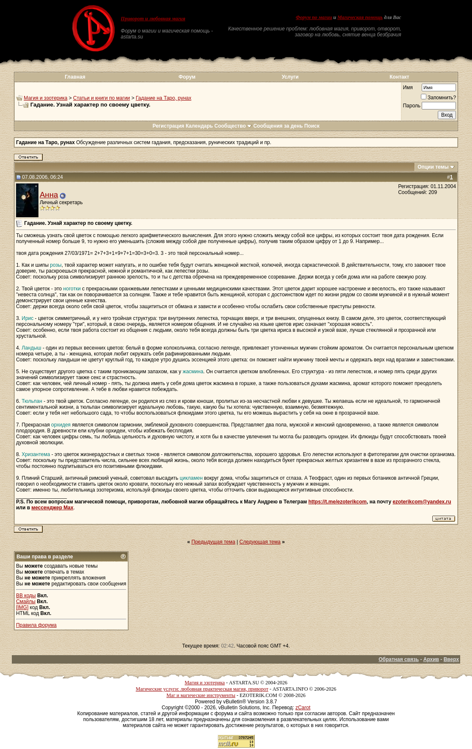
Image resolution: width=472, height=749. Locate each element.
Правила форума (36, 625)
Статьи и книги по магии (101, 98)
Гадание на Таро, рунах (163, 98)
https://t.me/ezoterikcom (337, 502)
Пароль (411, 106)
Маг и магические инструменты (200, 695)
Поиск (311, 126)
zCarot (302, 708)
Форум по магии (314, 17)
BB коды (26, 596)
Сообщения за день (278, 126)
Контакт (399, 77)
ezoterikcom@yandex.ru (422, 502)
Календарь (199, 126)
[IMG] (22, 607)
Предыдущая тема (213, 542)
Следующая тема (260, 542)
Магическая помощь (360, 17)
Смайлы (25, 601)
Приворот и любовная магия (153, 19)
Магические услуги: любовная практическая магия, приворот (202, 689)
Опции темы (433, 167)
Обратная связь (399, 659)
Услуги (290, 77)
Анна (49, 194)
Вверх (451, 659)
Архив (431, 659)
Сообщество (233, 126)
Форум (186, 77)
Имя (407, 87)
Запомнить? (438, 98)
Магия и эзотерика (45, 98)
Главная (75, 77)
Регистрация (168, 126)
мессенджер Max (52, 508)
